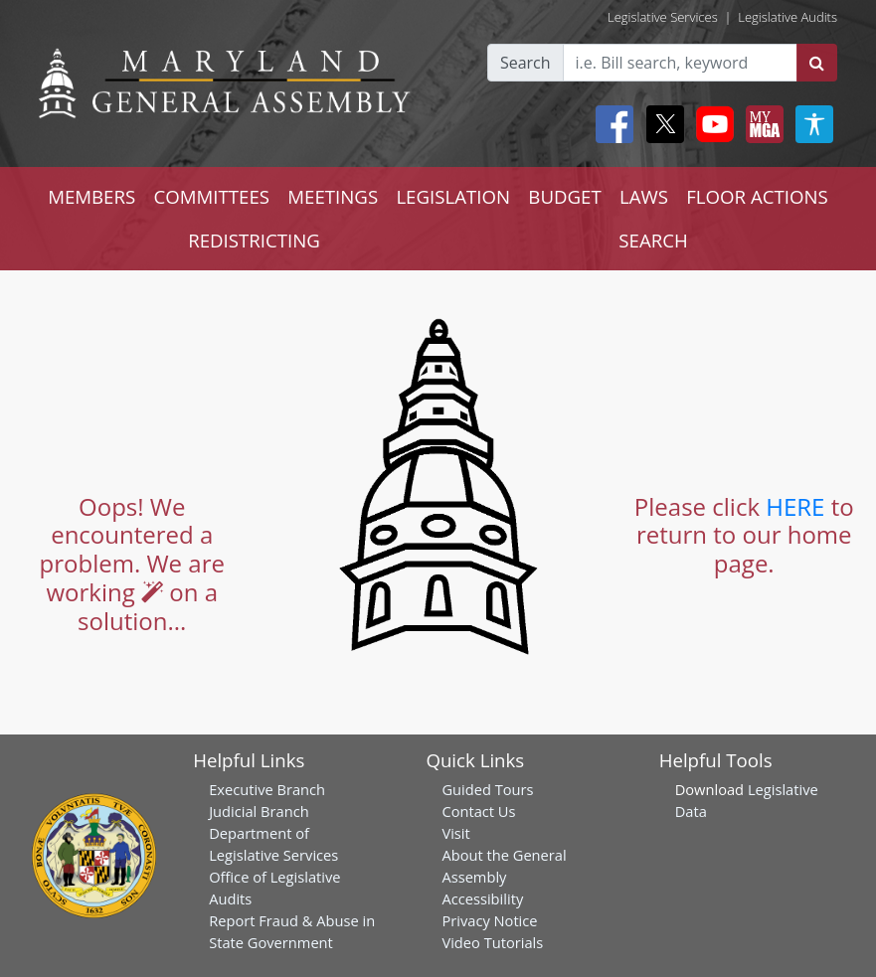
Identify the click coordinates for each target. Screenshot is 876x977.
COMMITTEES (211, 196)
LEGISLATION (453, 196)
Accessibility (482, 898)
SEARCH (652, 240)
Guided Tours (487, 789)
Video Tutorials (492, 942)
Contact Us (478, 811)
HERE (795, 506)
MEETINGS (332, 196)
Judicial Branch (259, 811)
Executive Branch (267, 789)
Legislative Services (663, 17)
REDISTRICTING (254, 240)
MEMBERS (91, 196)
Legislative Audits (787, 17)
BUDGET (564, 196)
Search (525, 63)
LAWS (643, 196)
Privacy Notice (489, 920)
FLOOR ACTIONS (757, 196)
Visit (455, 833)
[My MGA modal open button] (761, 124)
